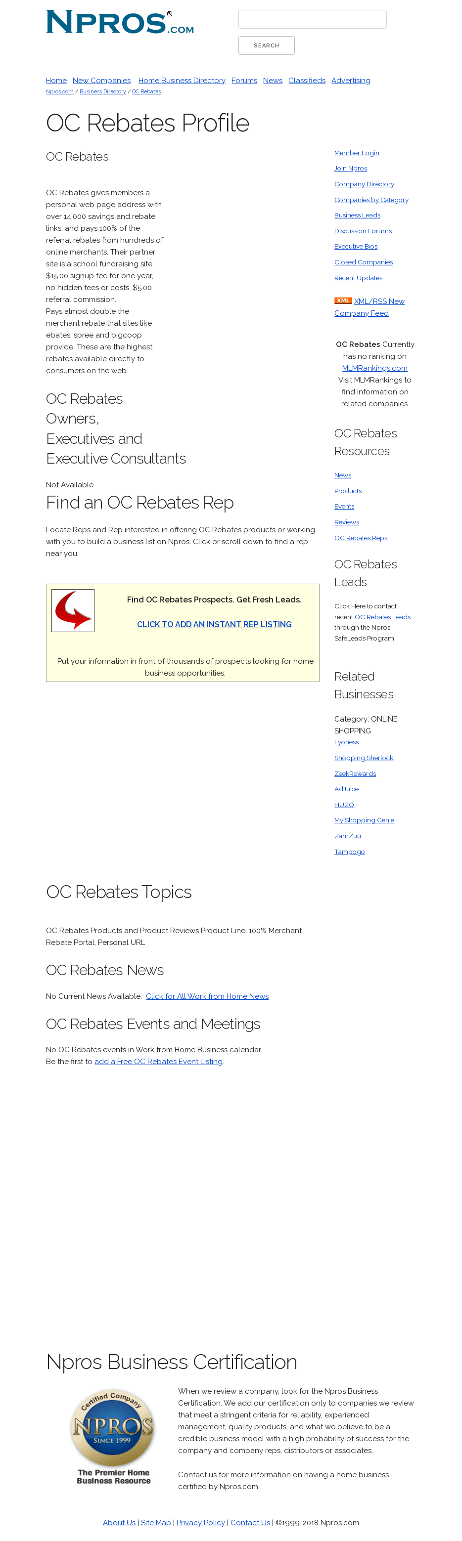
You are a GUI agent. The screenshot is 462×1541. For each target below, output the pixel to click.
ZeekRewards (355, 773)
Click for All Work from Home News (207, 996)
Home (56, 80)
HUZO (344, 805)
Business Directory (103, 91)
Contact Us (250, 1522)
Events (344, 506)
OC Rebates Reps (360, 538)
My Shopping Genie (364, 820)
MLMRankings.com (375, 368)
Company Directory (364, 184)
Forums (244, 80)
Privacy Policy (201, 1522)
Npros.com (60, 91)
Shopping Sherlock (363, 758)
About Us (119, 1522)
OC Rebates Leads (383, 617)
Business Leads (357, 215)
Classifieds (306, 80)
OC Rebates (146, 91)
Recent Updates (358, 278)
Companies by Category (371, 200)
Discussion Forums (363, 231)
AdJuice (346, 789)
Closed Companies (363, 262)
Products (348, 491)
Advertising (350, 80)
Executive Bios (355, 246)
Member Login (356, 153)
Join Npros (350, 168)
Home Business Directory (182, 80)
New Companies (102, 80)
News (272, 80)
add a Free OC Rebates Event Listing (158, 1061)
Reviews (346, 522)
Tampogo (349, 852)
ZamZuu (347, 836)
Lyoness (346, 742)
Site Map (156, 1522)
